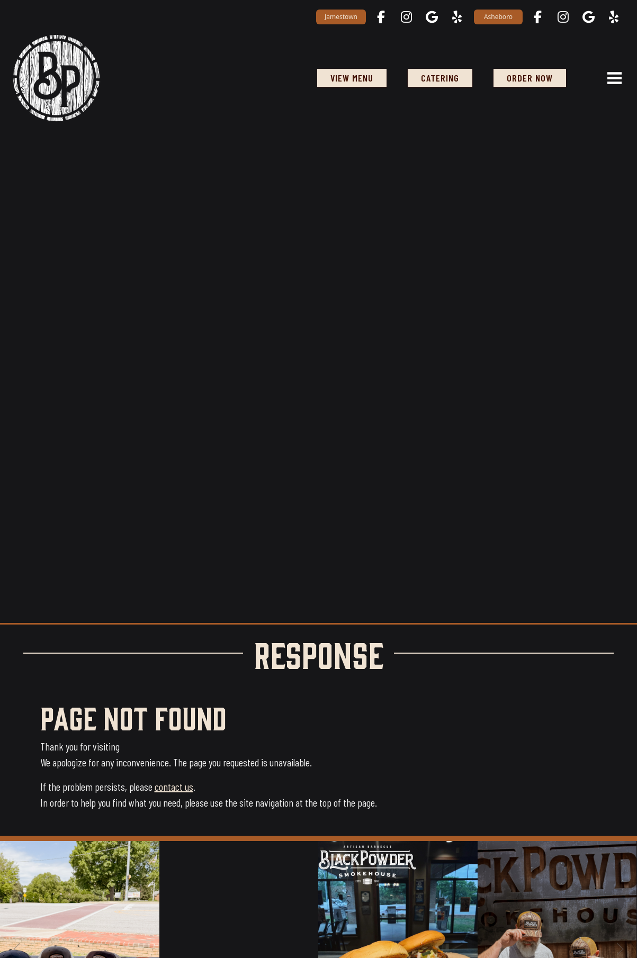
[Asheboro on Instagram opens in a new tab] (562, 17)
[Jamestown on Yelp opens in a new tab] (457, 17)
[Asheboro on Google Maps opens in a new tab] (588, 17)
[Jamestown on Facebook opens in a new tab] (380, 17)
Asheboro (498, 16)
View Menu (351, 78)
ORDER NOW (530, 78)
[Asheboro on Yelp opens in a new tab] (613, 17)
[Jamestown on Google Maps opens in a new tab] (431, 17)
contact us (174, 786)
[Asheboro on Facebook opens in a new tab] (537, 17)
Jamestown (341, 16)
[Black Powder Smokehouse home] (56, 78)
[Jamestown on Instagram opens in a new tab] (406, 17)
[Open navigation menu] (610, 78)
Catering (440, 78)
